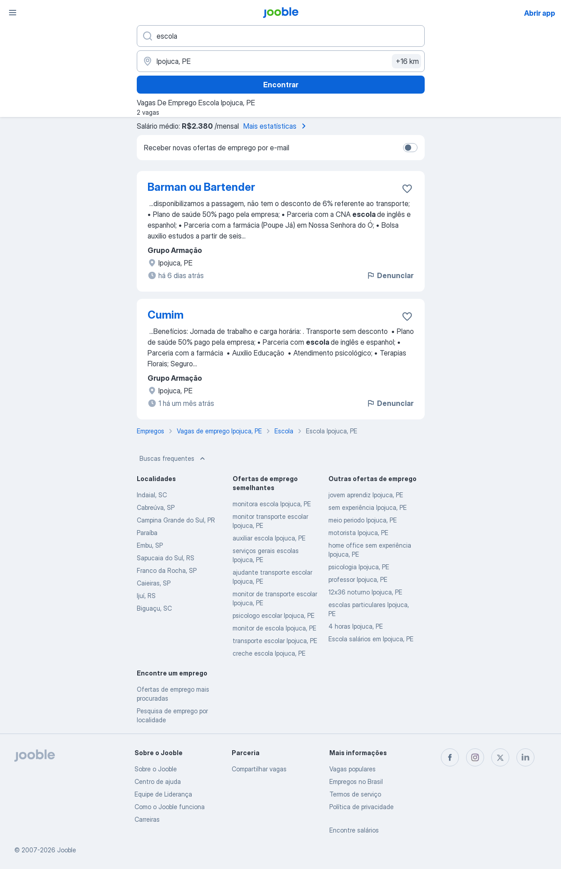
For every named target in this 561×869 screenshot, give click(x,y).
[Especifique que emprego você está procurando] (281, 36)
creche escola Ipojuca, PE (269, 653)
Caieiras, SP (154, 583)
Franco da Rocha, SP (167, 570)
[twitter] (500, 757)
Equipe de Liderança (163, 794)
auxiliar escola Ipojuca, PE (269, 538)
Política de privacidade (361, 806)
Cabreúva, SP (156, 507)
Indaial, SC (152, 495)
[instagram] (475, 757)
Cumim (166, 314)
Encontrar (280, 84)
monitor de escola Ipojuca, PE (274, 628)
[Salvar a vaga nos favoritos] (407, 188)
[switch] (410, 147)
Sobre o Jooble (156, 769)
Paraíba (147, 532)
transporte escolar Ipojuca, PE (275, 640)
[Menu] (13, 13)
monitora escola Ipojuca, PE (272, 504)
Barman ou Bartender (201, 187)
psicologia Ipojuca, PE (358, 567)
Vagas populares (352, 769)
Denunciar (389, 275)
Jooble (66, 850)
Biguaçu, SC (154, 608)
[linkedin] (525, 757)
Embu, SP (150, 545)
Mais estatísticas (276, 126)
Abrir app (539, 13)
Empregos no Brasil (356, 781)
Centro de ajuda (158, 781)
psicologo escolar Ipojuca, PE (273, 615)
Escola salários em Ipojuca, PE (370, 639)
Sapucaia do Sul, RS (165, 558)
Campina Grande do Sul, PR (176, 520)
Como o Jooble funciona (170, 806)
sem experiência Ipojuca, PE (367, 507)
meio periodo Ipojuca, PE (362, 520)
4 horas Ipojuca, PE (355, 626)
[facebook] (450, 757)
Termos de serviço (355, 794)
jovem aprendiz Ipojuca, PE (365, 495)
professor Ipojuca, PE (357, 579)
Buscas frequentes (173, 458)
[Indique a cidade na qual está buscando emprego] (281, 61)
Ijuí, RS (146, 595)
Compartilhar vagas (259, 769)
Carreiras (147, 819)
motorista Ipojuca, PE (358, 532)
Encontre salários (354, 830)
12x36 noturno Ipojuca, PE (365, 592)
